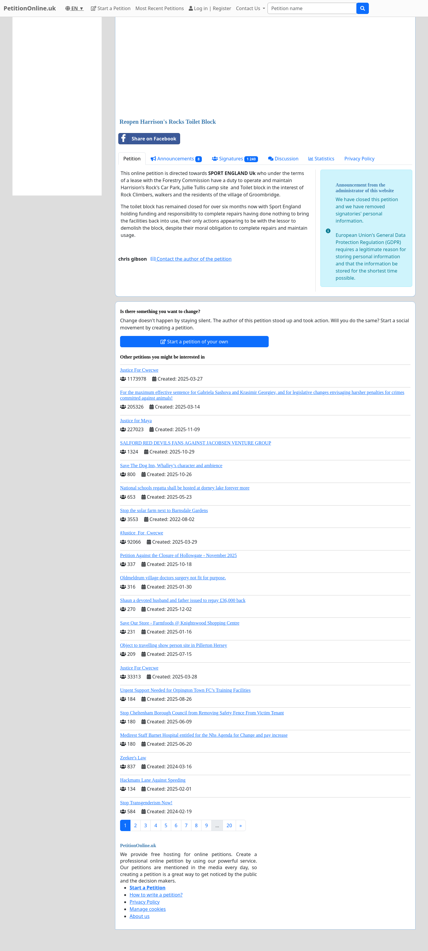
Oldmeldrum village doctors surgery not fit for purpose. (173, 577)
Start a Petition (110, 8)
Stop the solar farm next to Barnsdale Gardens (164, 510)
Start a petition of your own (194, 341)
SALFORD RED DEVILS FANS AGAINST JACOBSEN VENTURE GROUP (195, 442)
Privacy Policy (359, 158)
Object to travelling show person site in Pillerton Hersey (173, 645)
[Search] (312, 8)
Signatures (235, 158)
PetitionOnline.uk (30, 8)
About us (140, 916)
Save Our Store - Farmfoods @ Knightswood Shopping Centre (179, 622)
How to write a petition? (156, 894)
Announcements (176, 158)
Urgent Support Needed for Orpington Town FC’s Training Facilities (185, 690)
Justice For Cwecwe (139, 370)
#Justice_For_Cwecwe (141, 532)
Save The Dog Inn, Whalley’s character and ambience (171, 465)
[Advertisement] (265, 68)
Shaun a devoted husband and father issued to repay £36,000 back (183, 600)
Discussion (283, 158)
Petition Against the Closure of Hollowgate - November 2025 (178, 555)
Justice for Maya (136, 420)
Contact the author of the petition (191, 259)
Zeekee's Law (133, 757)
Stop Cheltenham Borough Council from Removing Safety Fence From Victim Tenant (202, 712)
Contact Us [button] (249, 8)
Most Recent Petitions (160, 8)
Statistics (321, 158)
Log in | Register (210, 8)
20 (229, 825)
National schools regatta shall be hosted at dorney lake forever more (184, 487)
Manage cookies (148, 909)
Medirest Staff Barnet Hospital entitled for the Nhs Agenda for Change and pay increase (204, 735)
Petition (132, 158)
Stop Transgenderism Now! (146, 802)
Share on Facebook (147, 138)
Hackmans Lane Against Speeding (152, 780)
